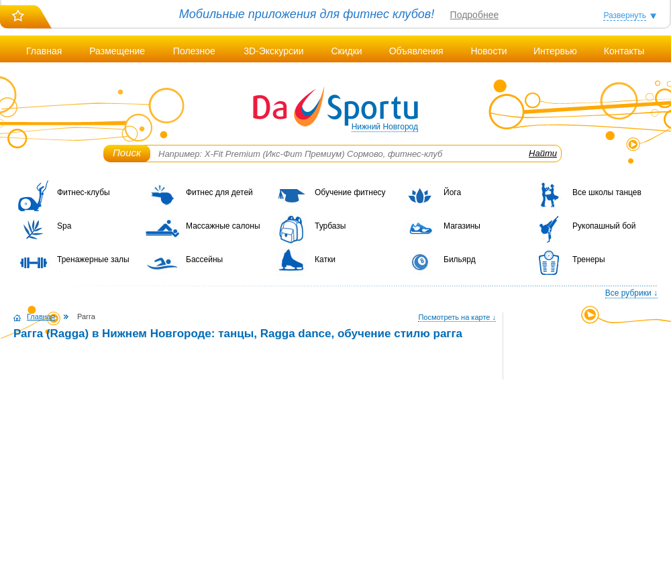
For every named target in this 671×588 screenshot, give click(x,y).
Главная (44, 51)
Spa (64, 226)
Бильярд (460, 259)
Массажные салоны (223, 226)
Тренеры (588, 259)
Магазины (462, 226)
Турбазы (330, 226)
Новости (488, 51)
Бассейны (204, 259)
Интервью (555, 51)
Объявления (416, 51)
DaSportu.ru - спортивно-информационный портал (335, 107)
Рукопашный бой (603, 226)
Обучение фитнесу (350, 192)
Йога (452, 192)
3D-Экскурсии (273, 51)
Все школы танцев (606, 192)
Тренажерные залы (93, 259)
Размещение (117, 51)
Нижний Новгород (385, 126)
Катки (325, 259)
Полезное (194, 51)
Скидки (346, 51)
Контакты (624, 51)
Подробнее (474, 14)
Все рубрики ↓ (631, 293)
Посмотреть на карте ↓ (457, 317)
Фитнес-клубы (83, 192)
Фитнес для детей (219, 192)
